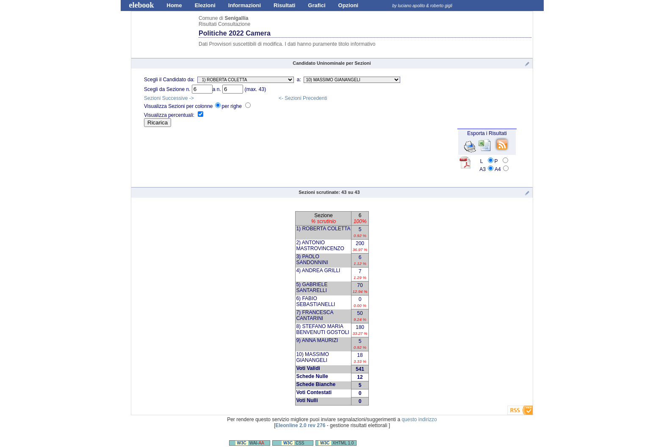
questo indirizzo (419, 419)
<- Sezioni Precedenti (303, 98)
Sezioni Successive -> (169, 98)
